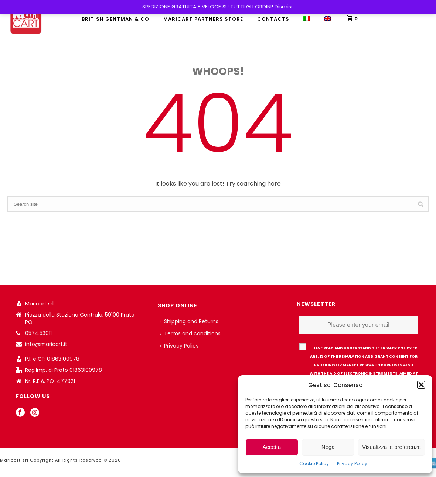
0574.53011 (38, 333)
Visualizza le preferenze (391, 447)
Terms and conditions (190, 333)
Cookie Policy (314, 463)
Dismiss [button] (284, 6)
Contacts (273, 19)
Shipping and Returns (189, 321)
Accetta (271, 447)
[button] (421, 384)
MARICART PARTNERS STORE (203, 19)
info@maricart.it (46, 344)
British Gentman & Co (115, 19)
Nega (328, 447)
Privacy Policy (352, 463)
